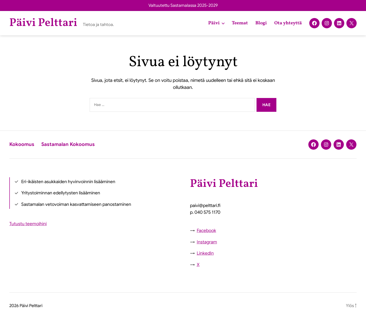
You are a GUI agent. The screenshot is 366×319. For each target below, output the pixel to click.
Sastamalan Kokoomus (68, 144)
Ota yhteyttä (288, 23)
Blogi (261, 23)
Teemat (240, 23)
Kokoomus (21, 144)
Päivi (214, 23)
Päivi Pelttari (43, 23)
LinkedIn (205, 253)
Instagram (207, 242)
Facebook (206, 230)
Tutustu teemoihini (28, 223)
